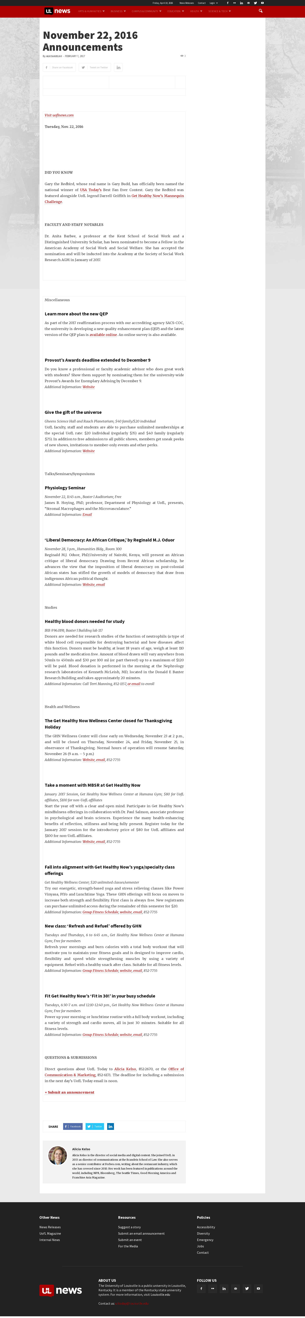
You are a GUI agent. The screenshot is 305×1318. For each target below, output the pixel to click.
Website (89, 387)
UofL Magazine (50, 1233)
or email (134, 684)
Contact (202, 2)
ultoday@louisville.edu (131, 1303)
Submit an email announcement (141, 1233)
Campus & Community (146, 11)
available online (103, 335)
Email (87, 514)
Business (118, 11)
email (100, 584)
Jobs (200, 1246)
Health (196, 11)
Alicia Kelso (54, 56)
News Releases (187, 2)
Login (214, 2)
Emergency (205, 1240)
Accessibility (206, 1227)
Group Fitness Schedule (100, 912)
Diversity (203, 1233)
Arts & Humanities (91, 11)
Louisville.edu (160, 1294)
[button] (260, 11)
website (126, 912)
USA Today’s (91, 190)
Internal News (49, 1240)
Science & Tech (219, 11)
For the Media (128, 1246)
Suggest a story (129, 1227)
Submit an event (130, 1240)
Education (176, 11)
